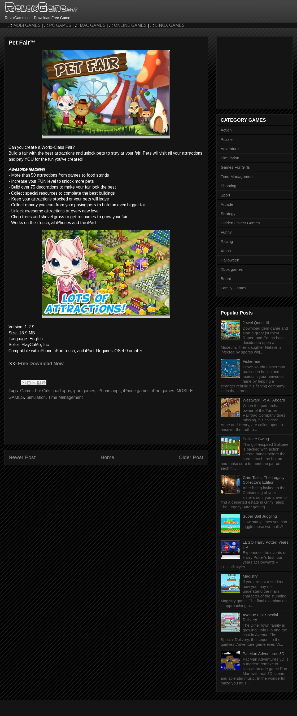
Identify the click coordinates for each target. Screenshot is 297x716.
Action (226, 130)
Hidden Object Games (240, 223)
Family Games (233, 288)
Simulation (36, 397)
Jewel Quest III (256, 322)
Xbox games (232, 269)
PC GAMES (60, 25)
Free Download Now (41, 363)
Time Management (65, 397)
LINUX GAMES (170, 25)
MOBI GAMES (27, 25)
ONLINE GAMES (130, 25)
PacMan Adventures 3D (264, 653)
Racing (227, 241)
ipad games (84, 390)
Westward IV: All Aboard (264, 400)
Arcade (227, 204)
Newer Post (22, 457)
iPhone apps (109, 390)
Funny (226, 232)
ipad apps (62, 390)
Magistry (250, 576)
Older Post (191, 457)
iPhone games (136, 390)
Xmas (226, 250)
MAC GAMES (93, 25)
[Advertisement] (106, 428)
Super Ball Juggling (260, 516)
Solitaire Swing (256, 438)
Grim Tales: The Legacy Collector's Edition (264, 479)
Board (226, 278)
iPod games (163, 390)
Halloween (230, 260)
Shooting (228, 186)
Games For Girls (35, 390)
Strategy (228, 213)
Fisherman (252, 361)
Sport (225, 195)
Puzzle (227, 139)
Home (107, 457)
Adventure (230, 148)
